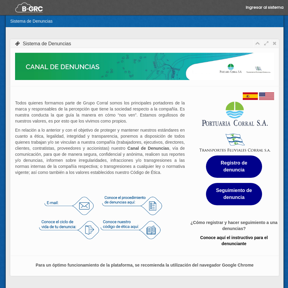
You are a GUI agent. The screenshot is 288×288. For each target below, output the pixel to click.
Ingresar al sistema (264, 7)
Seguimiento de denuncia (234, 194)
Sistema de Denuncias (31, 21)
